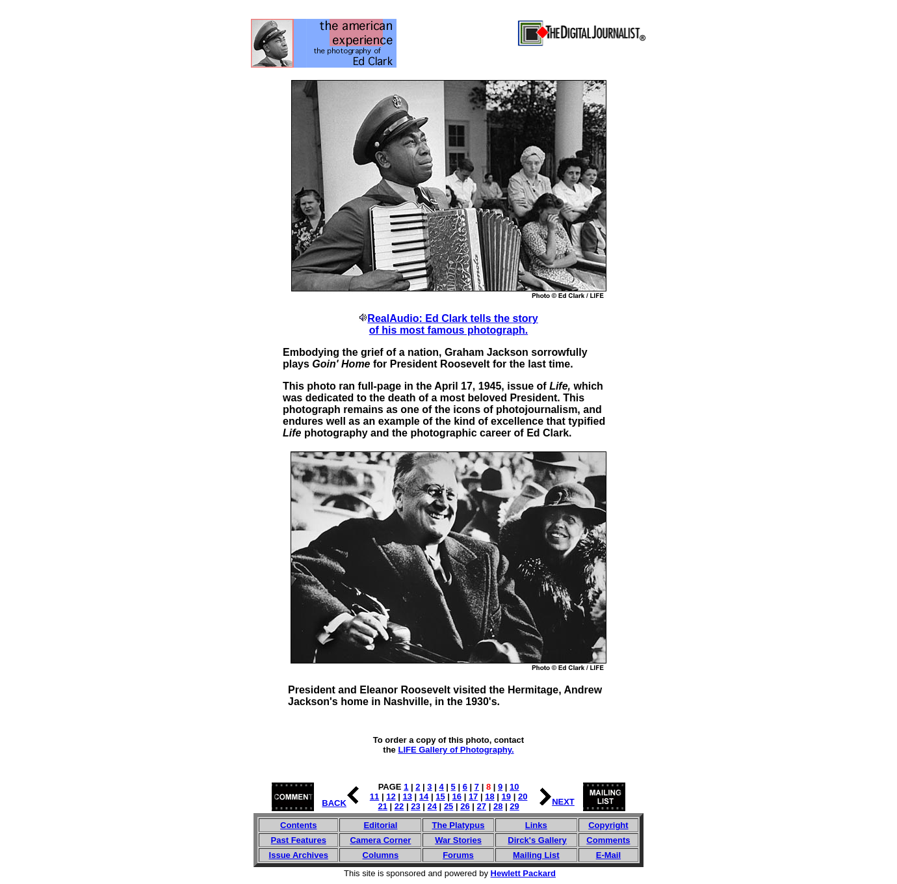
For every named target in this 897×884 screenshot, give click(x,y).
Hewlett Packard (523, 873)
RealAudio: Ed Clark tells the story (452, 318)
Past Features (298, 840)
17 (473, 796)
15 (440, 796)
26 (464, 806)
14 (423, 796)
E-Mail (608, 855)
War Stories (458, 840)
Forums (458, 855)
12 (390, 796)
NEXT (563, 802)
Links (536, 825)
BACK (334, 803)
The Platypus (458, 825)
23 (415, 806)
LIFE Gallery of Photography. (456, 750)
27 (481, 806)
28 (497, 806)
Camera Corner (380, 840)
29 (514, 806)
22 (399, 806)
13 (407, 796)
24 (432, 806)
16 (457, 796)
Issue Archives (298, 855)
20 (522, 796)
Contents (298, 825)
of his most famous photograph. (448, 330)
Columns (381, 855)
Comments (608, 840)
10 (514, 787)
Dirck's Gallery (537, 840)
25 (448, 806)
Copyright (608, 825)
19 (506, 796)
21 (382, 806)
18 (489, 796)
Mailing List (536, 855)
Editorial (380, 825)
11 (374, 796)
